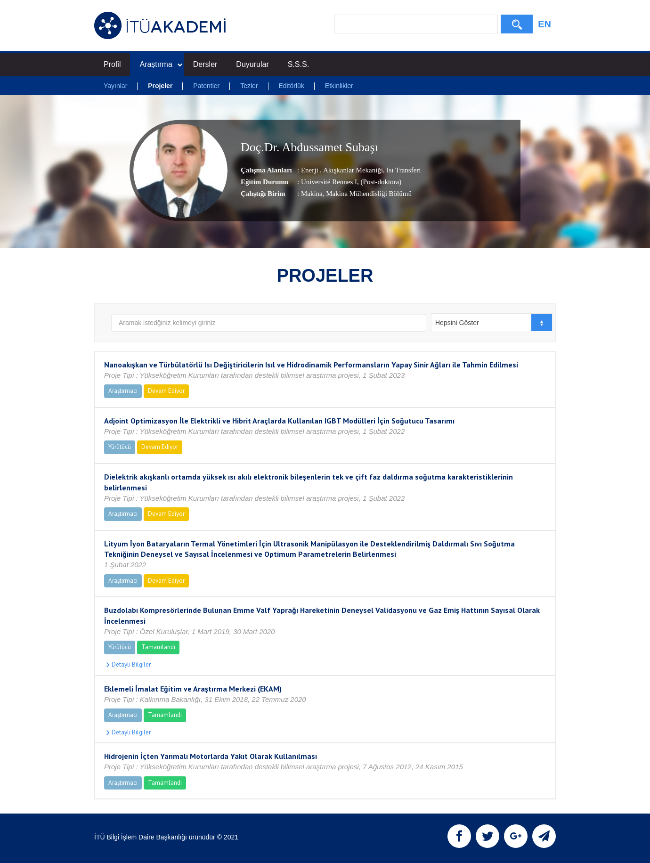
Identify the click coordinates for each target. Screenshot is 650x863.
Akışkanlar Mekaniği (352, 170)
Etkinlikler (339, 86)
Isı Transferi (403, 170)
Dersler (205, 64)
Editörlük (291, 86)
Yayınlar (115, 86)
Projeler (160, 86)
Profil (112, 64)
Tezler (249, 86)
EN (544, 24)
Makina (312, 193)
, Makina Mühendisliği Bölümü (367, 193)
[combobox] (492, 322)
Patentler (206, 86)
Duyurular (252, 64)
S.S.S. (298, 64)
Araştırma (160, 64)
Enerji (310, 170)
